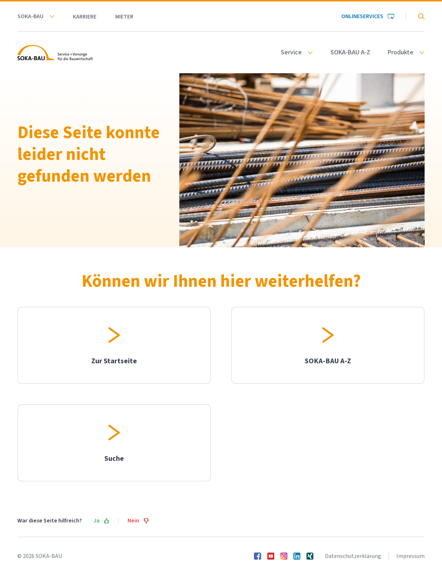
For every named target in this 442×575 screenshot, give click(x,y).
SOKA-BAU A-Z (350, 52)
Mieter (124, 17)
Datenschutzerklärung (353, 556)
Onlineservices (367, 16)
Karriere (84, 17)
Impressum (410, 556)
